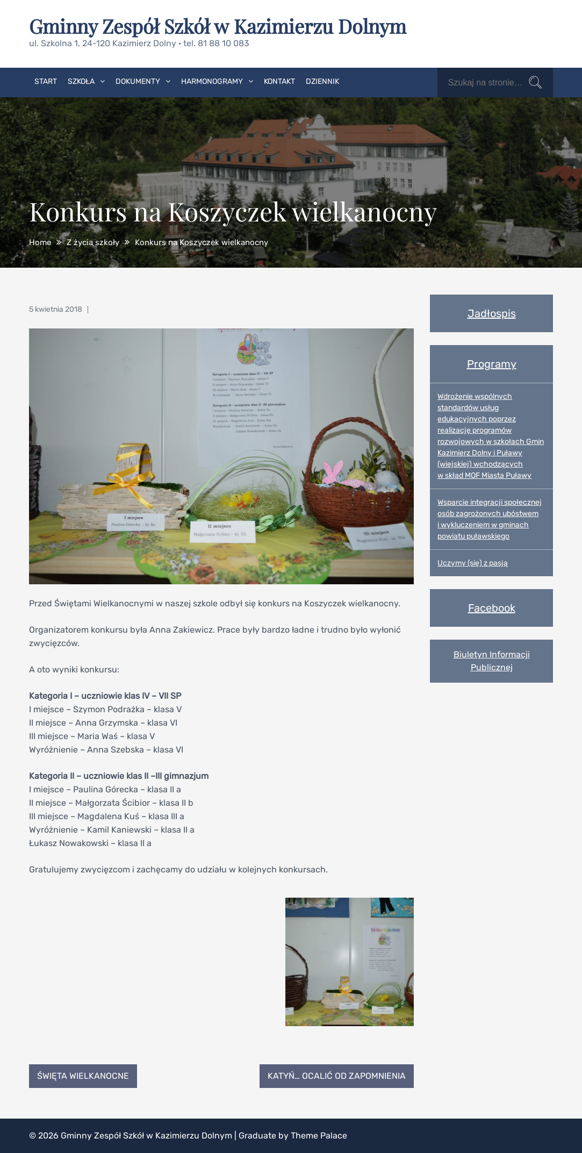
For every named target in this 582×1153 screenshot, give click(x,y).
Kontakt (279, 81)
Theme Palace (319, 1135)
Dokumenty (138, 81)
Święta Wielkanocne (83, 1076)
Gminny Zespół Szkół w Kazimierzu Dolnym (217, 26)
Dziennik (322, 81)
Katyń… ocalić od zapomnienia (337, 1076)
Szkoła (81, 81)
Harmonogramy (212, 81)
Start (45, 81)
